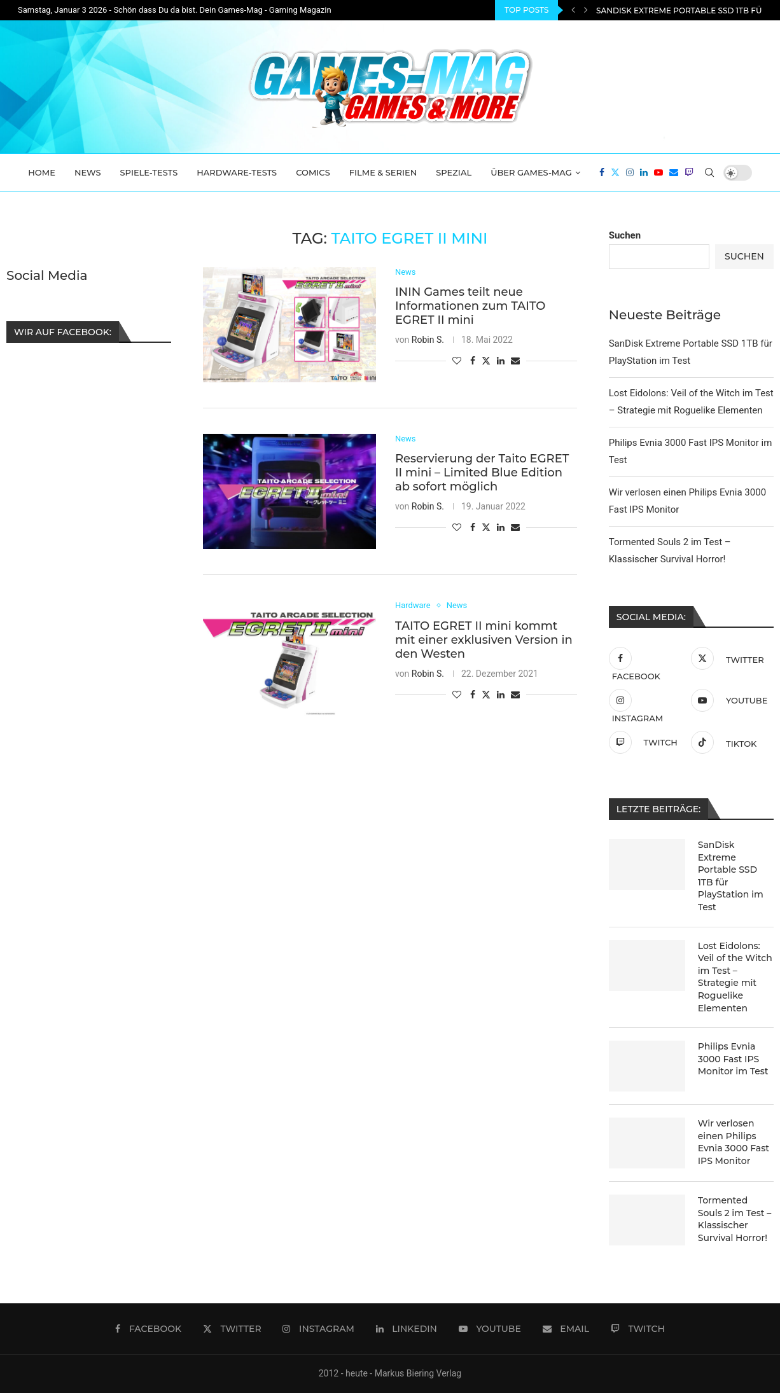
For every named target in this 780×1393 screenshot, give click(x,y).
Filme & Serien (383, 172)
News (87, 172)
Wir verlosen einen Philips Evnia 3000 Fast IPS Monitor (733, 1142)
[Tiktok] (729, 742)
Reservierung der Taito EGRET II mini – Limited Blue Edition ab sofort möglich (482, 473)
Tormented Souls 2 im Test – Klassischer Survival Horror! (735, 1219)
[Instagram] (630, 172)
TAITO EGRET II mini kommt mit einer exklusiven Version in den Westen (484, 640)
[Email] (673, 172)
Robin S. (428, 340)
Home (41, 172)
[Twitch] (689, 172)
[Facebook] (601, 172)
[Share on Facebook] (472, 361)
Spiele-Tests (149, 172)
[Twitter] (615, 172)
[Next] (586, 10)
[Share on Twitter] (486, 360)
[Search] (709, 172)
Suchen (625, 235)
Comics (313, 172)
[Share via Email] (515, 361)
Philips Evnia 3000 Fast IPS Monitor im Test (733, 1059)
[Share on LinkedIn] (501, 361)
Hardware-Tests (237, 172)
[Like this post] (456, 361)
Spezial (453, 172)
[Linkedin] (644, 172)
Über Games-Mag (531, 172)
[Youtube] (658, 172)
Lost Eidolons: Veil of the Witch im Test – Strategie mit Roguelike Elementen (735, 977)
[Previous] (573, 10)
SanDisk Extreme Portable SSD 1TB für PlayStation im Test (730, 876)
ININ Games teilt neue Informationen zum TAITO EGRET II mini (470, 306)
